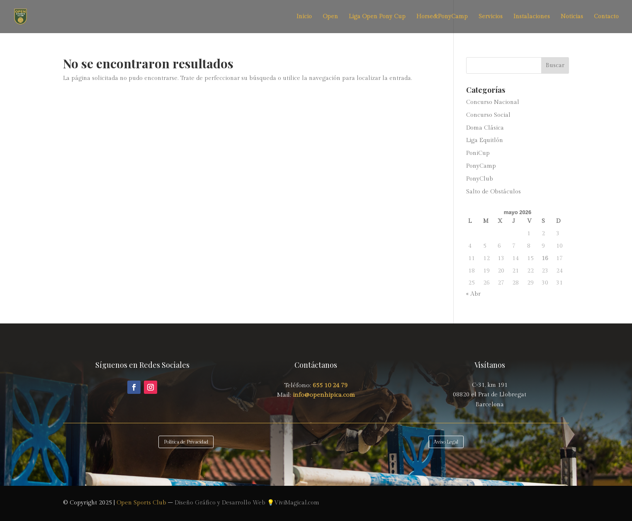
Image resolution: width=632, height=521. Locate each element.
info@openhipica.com (323, 394)
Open (330, 17)
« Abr (473, 294)
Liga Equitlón (484, 140)
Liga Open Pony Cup (377, 17)
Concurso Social (488, 115)
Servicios (491, 17)
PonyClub (479, 179)
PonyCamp (481, 166)
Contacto (606, 17)
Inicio (304, 17)
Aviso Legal (446, 442)
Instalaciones (531, 17)
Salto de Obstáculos (493, 191)
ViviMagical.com (296, 502)
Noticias (572, 17)
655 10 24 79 (330, 385)
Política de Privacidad (186, 442)
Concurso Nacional (492, 102)
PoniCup (478, 153)
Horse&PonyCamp (442, 17)
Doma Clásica (485, 128)
